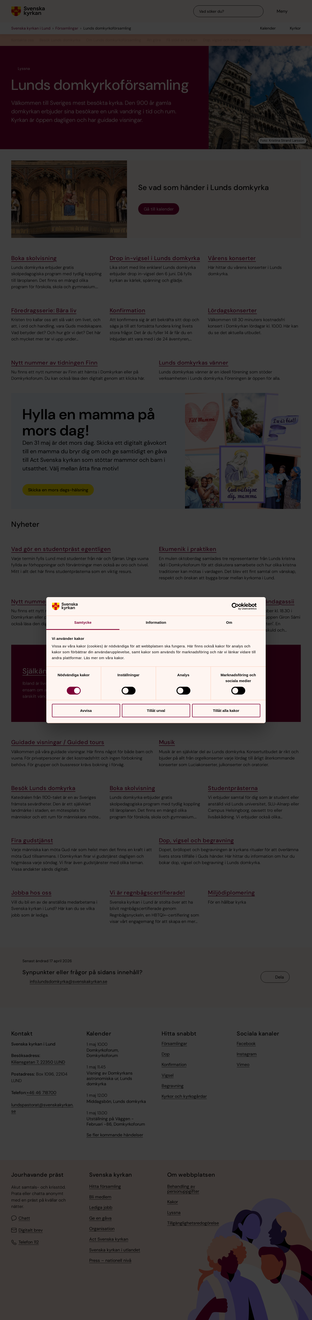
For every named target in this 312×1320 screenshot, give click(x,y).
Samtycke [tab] (83, 622)
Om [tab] (229, 622)
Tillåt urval (156, 710)
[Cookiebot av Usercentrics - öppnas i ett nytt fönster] (239, 606)
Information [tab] (156, 622)
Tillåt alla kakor (226, 710)
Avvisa (86, 710)
